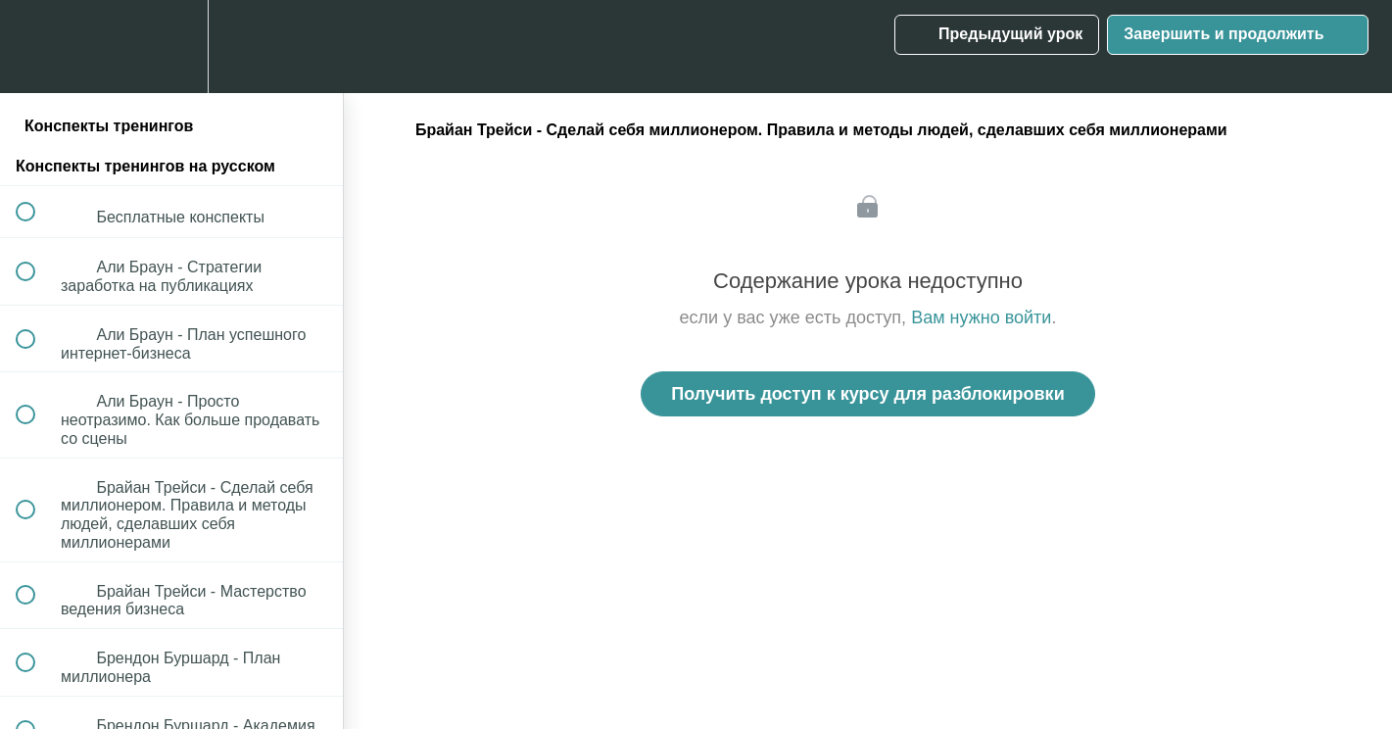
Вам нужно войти (981, 317)
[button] (36, 46)
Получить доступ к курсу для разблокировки (867, 394)
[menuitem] (171, 46)
